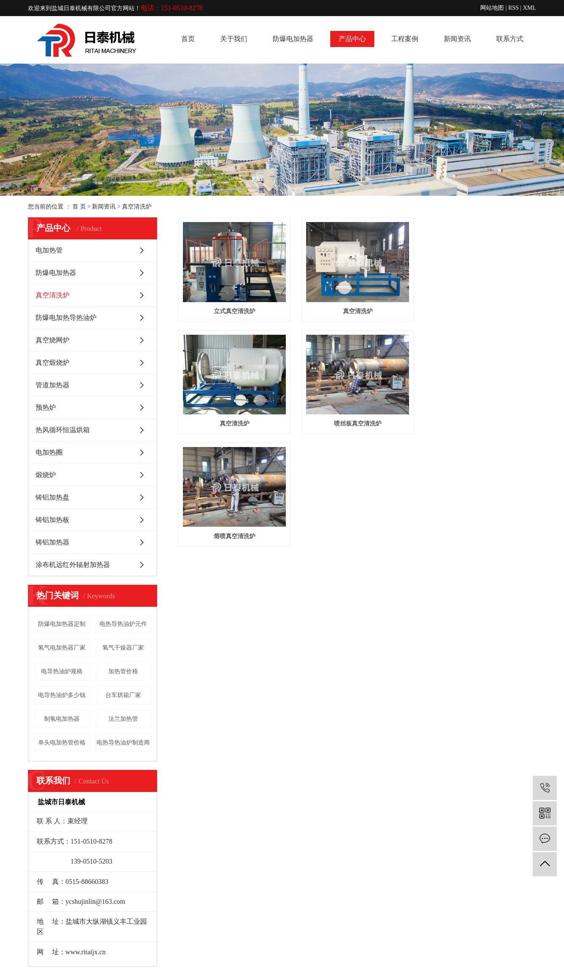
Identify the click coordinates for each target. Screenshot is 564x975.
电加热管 (49, 250)
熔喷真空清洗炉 (236, 542)
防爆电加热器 (293, 38)
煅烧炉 (46, 474)
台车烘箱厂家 (123, 695)
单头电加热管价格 (62, 742)
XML (529, 8)
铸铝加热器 (52, 542)
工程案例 (404, 38)
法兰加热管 (123, 719)
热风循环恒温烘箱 (63, 429)
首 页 (79, 206)
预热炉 (46, 407)
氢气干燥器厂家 (123, 647)
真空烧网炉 (52, 340)
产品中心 (352, 38)
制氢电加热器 (62, 719)
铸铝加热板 (52, 519)
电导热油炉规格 (62, 671)
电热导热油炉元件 (123, 624)
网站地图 (492, 8)
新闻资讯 (457, 38)
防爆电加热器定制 (62, 624)
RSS (513, 8)
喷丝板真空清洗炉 (361, 427)
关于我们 (233, 38)
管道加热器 (52, 385)
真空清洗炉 (137, 206)
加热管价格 (123, 671)
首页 (188, 38)
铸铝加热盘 (52, 497)
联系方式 (509, 38)
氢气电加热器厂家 (62, 647)
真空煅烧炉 (52, 362)
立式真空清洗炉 (236, 313)
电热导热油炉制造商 (123, 742)
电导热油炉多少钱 (62, 695)
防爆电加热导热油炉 (66, 317)
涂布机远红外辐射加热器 (73, 564)
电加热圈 (49, 452)
